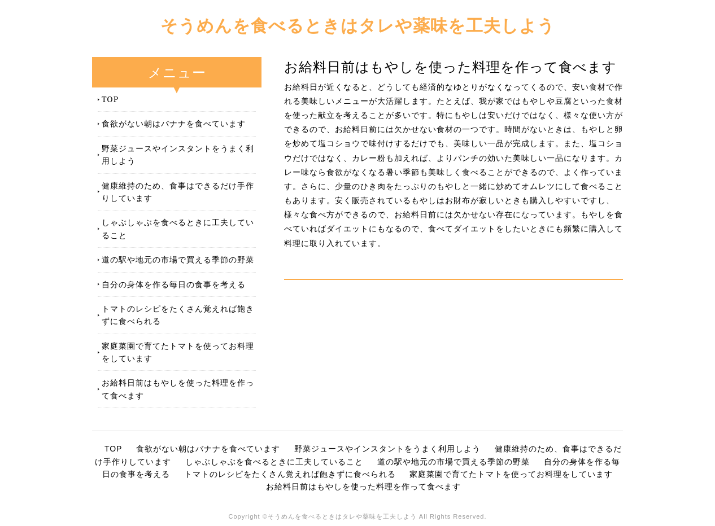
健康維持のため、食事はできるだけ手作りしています (178, 191)
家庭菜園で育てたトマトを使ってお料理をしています (178, 351)
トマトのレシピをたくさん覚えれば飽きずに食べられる (178, 314)
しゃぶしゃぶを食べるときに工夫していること (178, 228)
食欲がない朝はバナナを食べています (174, 123)
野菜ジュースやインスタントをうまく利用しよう (178, 154)
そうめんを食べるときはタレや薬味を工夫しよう (357, 25)
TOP (110, 99)
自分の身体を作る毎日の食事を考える (174, 284)
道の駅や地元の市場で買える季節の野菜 (178, 259)
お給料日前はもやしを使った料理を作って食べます (178, 388)
